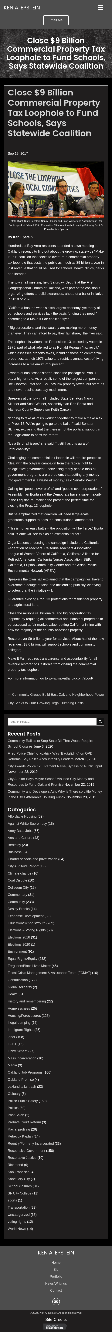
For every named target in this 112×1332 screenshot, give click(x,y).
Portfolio (56, 1276)
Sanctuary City (19, 1179)
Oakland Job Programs (25, 1072)
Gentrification (18, 980)
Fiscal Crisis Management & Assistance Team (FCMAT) (49, 973)
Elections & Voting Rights (27, 930)
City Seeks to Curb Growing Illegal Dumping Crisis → (48, 703)
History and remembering (27, 1001)
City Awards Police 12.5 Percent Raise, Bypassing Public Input (55, 766)
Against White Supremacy (27, 823)
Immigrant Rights (20, 1030)
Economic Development (26, 916)
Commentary (17, 895)
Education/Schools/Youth (27, 923)
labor (11, 1037)
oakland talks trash (22, 1086)
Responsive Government (26, 1151)
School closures (20, 1186)
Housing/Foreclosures (24, 1016)
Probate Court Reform (24, 1122)
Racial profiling (19, 1129)
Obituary (14, 1094)
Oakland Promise (21, 1079)
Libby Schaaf (17, 1051)
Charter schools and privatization (32, 859)
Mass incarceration (22, 1058)
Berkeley (14, 845)
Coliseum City (18, 887)
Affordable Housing (22, 816)
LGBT (12, 1044)
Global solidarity (20, 987)
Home (55, 1262)
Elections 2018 (19, 937)
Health (13, 994)
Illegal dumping (19, 1023)
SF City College (19, 1193)
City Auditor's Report (23, 866)
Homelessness (19, 1008)
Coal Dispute (17, 880)
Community (16, 902)
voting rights (17, 1222)
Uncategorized (19, 1215)
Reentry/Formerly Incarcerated (31, 1143)
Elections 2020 (19, 944)
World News (17, 1229)
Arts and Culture (20, 838)
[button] (56, 20)
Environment (17, 951)
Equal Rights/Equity (22, 959)
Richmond (15, 1165)
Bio (55, 1269)
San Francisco (18, 1172)
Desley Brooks (19, 909)
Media (12, 1065)
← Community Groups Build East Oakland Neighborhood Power (56, 694)
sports (12, 1200)
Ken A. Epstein (22, 7)
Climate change (19, 873)
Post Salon (16, 1115)
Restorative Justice (22, 1158)
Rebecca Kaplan (20, 1136)
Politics (13, 1108)
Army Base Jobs (20, 831)
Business (15, 852)
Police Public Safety (23, 1101)
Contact (56, 1290)
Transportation (18, 1207)
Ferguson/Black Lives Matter (29, 966)
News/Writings (56, 1283)
